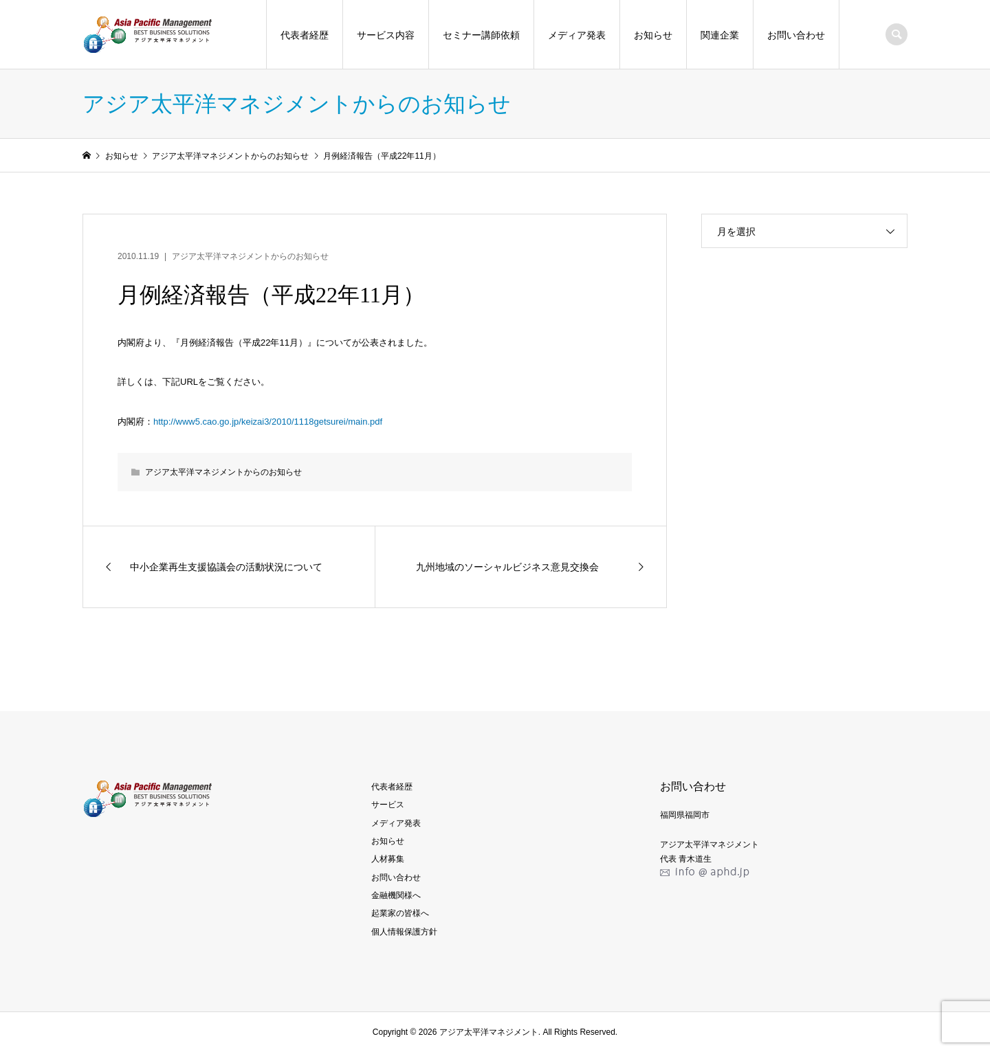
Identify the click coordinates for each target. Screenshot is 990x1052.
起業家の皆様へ (400, 913)
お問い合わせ (796, 35)
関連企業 (720, 35)
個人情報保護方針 (404, 932)
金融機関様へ (396, 895)
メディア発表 (577, 35)
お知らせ (653, 35)
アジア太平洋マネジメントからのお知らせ (250, 256)
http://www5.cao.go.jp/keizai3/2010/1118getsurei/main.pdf (267, 421)
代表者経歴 (304, 35)
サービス (387, 804)
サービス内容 (386, 35)
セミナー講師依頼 (481, 35)
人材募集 (387, 859)
